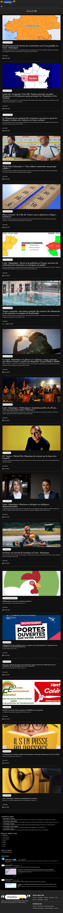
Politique (9, 90)
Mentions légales (49, 908)
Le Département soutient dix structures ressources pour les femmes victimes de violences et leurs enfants (29, 119)
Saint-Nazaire (5, 839)
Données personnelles (38, 908)
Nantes (4, 842)
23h (22, 880)
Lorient (4, 844)
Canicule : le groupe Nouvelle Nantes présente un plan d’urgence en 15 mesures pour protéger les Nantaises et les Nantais (29, 95)
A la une (5, 42)
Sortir (56, 897)
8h (21, 865)
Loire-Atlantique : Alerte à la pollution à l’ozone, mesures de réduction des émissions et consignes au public (30, 263)
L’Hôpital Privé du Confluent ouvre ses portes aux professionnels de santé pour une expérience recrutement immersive (29, 646)
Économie (51, 897)
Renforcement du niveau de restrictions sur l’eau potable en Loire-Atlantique (30, 46)
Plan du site (40, 906)
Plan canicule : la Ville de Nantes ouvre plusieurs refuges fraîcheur (29, 215)
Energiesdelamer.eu (7, 852)
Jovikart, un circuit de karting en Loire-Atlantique (25, 552)
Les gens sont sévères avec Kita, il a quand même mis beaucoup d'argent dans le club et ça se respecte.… (25, 830)
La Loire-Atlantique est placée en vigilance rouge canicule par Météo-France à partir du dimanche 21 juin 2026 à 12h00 (30, 360)
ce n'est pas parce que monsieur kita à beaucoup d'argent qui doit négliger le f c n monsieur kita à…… (24, 827)
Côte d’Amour (5, 837)
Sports (9, 163)
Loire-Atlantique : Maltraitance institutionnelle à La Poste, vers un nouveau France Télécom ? (29, 408)
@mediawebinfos (16, 865)
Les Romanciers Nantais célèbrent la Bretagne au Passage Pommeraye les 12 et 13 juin (31, 754)
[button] (2, 6)
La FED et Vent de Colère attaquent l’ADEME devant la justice (22, 710)
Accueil (34, 906)
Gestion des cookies (49, 906)
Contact (56, 908)
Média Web (5, 835)
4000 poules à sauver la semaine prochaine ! (17, 601)
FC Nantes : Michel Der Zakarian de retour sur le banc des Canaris (29, 457)
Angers (4, 841)
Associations (10, 598)
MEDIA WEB (8, 865)
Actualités (9, 42)
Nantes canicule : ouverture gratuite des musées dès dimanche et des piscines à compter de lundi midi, (31, 312)
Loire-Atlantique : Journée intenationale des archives (20, 798)
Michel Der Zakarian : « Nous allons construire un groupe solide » (29, 167)
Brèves (15, 598)
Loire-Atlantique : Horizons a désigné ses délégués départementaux (25, 505)
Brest (3, 846)
